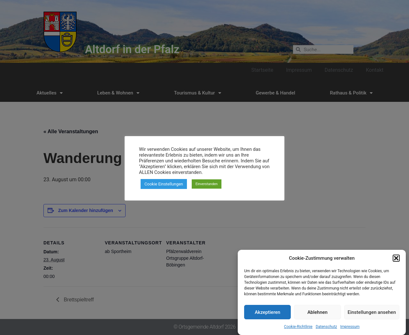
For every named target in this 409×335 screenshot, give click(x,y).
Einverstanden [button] (207, 184)
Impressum (349, 329)
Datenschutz (326, 329)
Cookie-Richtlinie (298, 329)
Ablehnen (317, 314)
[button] (396, 260)
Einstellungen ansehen (372, 314)
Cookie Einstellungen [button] (163, 184)
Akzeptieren (267, 314)
